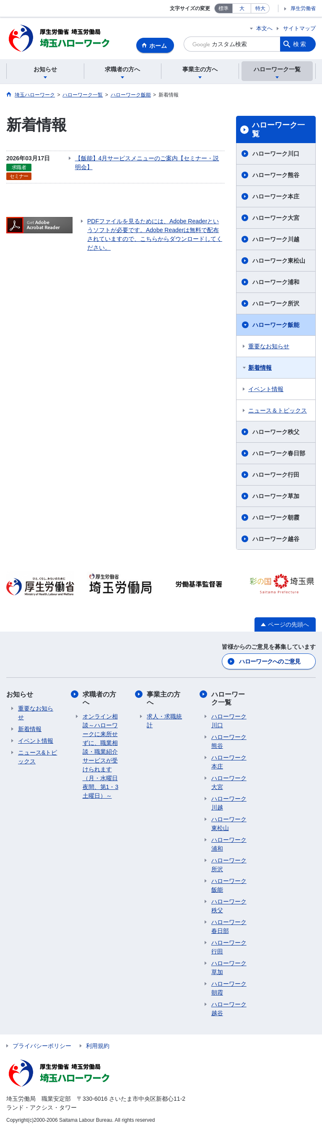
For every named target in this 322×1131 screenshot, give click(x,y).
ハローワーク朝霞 (275, 517)
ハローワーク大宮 (275, 217)
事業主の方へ (163, 698)
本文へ (264, 28)
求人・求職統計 (164, 721)
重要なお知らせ (268, 346)
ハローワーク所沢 (275, 303)
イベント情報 (265, 389)
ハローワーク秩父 (275, 431)
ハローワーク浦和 (275, 282)
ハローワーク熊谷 (275, 175)
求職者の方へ (99, 698)
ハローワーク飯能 (275, 324)
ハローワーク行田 (275, 474)
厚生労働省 (303, 8)
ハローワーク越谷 (275, 538)
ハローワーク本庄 (275, 196)
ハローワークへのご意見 (269, 661)
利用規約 (97, 1045)
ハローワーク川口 (275, 153)
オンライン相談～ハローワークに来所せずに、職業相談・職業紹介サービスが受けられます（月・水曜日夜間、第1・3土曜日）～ (101, 756)
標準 (223, 8)
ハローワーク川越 (275, 239)
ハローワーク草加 (275, 496)
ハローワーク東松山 (278, 260)
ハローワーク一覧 (278, 129)
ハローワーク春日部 (278, 453)
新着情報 (260, 367)
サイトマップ (299, 28)
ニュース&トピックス (37, 757)
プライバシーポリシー (42, 1045)
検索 (300, 44)
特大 (260, 8)
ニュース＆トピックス (277, 410)
